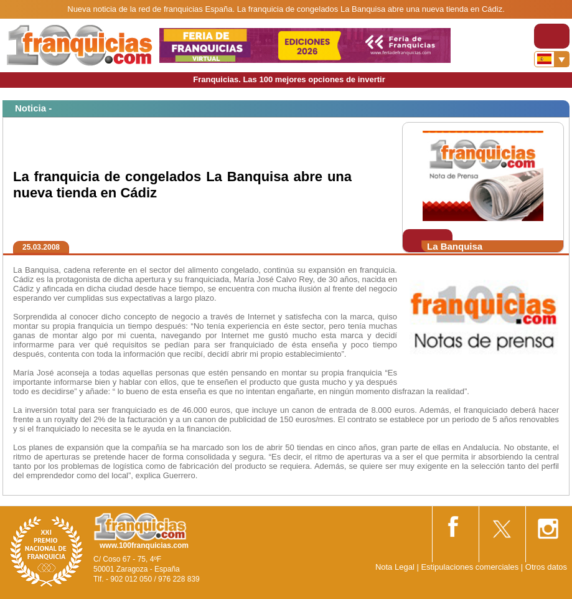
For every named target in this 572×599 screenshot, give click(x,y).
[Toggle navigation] (552, 36)
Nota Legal (395, 567)
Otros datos (546, 567)
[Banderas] (552, 59)
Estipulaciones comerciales (470, 567)
